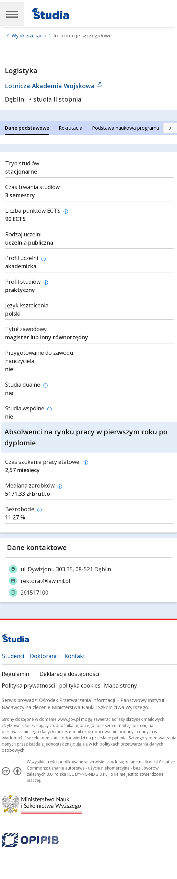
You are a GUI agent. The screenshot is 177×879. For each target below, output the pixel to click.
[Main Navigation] (12, 14)
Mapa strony (120, 685)
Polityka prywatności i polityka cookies (51, 685)
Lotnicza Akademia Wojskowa (53, 86)
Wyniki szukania (29, 35)
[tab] (27, 128)
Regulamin (15, 674)
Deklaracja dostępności (69, 674)
